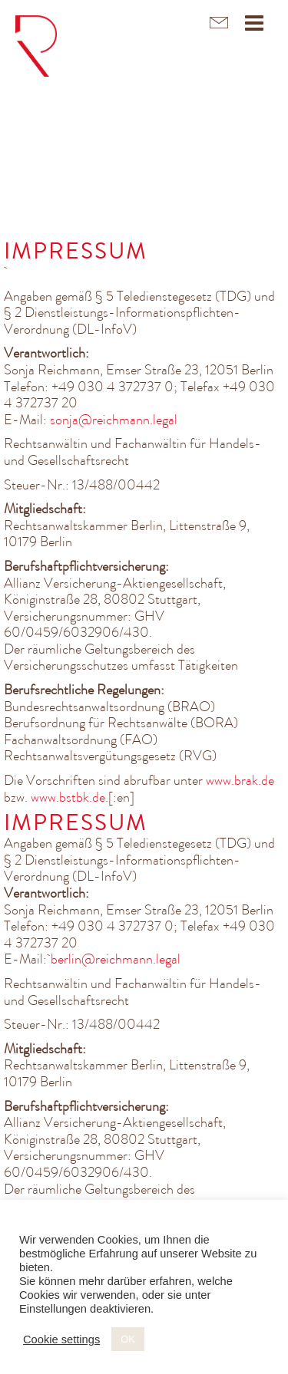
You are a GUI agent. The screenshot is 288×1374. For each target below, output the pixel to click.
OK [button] (128, 1339)
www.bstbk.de (68, 797)
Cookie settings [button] (61, 1339)
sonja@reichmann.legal (113, 419)
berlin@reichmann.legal (115, 959)
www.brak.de (240, 780)
